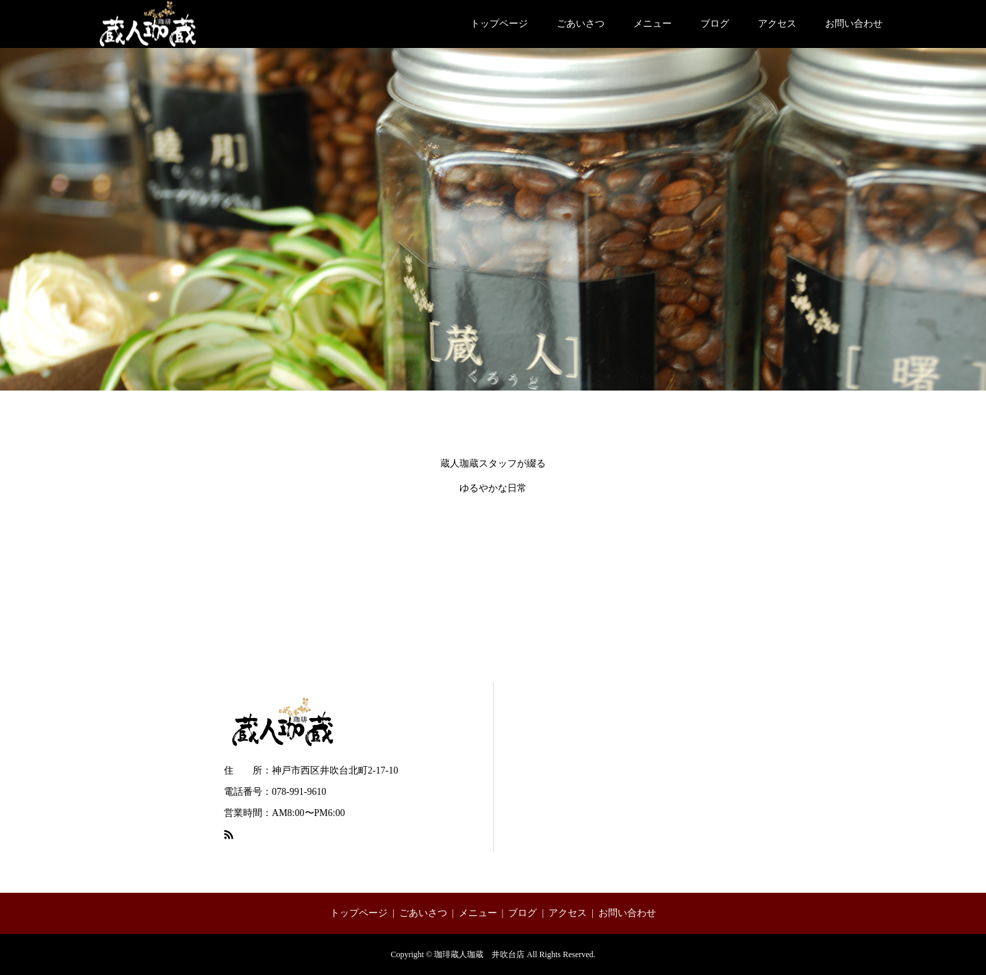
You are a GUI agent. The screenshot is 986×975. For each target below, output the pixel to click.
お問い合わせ (854, 23)
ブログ (714, 23)
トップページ (499, 23)
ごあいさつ (581, 23)
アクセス (777, 23)
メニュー (652, 23)
